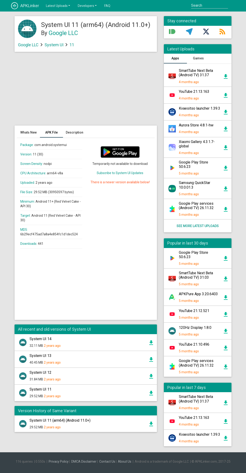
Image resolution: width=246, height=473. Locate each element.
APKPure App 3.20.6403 (198, 294)
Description (74, 132)
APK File (51, 132)
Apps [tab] (175, 58)
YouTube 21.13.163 (194, 91)
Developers (87, 5)
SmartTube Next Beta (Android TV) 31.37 (196, 72)
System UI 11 (40, 389)
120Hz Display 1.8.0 (195, 327)
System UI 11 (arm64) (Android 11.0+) (60, 420)
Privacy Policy (59, 461)
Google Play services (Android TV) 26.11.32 (196, 205)
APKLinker (25, 5)
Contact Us (107, 461)
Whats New (28, 132)
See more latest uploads (198, 226)
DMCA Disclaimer (83, 461)
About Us (124, 461)
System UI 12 (40, 372)
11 (71, 44)
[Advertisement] (86, 91)
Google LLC (63, 33)
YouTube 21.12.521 (194, 311)
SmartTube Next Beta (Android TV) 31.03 (196, 275)
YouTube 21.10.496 (194, 344)
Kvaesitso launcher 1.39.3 (199, 108)
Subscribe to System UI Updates (120, 173)
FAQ (107, 6)
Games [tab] (198, 58)
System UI (54, 44)
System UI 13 (40, 355)
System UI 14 (40, 339)
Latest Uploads (58, 5)
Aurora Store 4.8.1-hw (196, 125)
